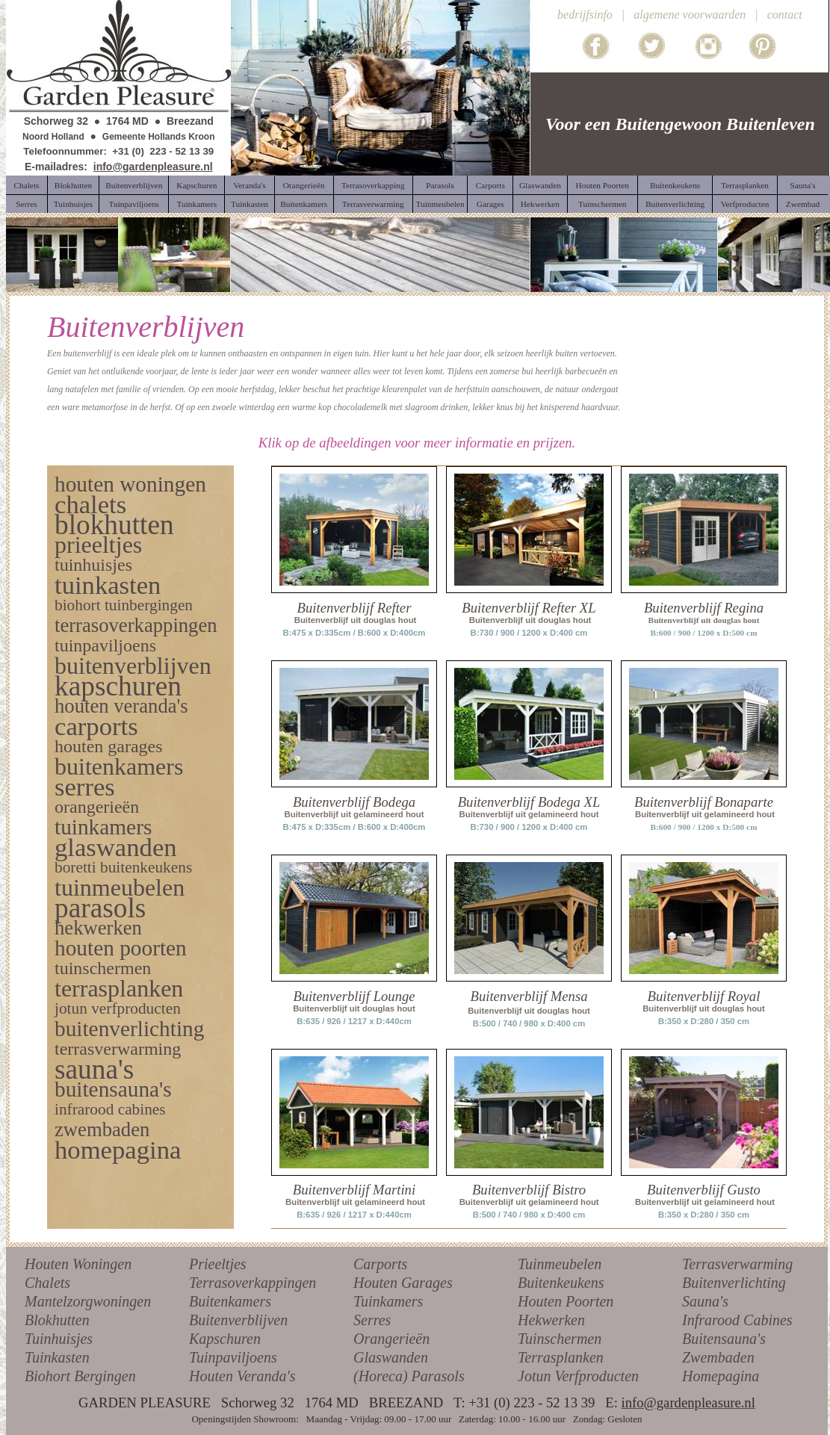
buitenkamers (119, 766)
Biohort (47, 1376)
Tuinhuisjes (59, 1338)
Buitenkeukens (561, 1282)
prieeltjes (98, 544)
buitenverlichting (129, 1029)
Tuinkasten (57, 1357)
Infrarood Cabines (737, 1320)
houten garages (109, 746)
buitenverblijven (133, 665)
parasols (100, 908)
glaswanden (116, 847)
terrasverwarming (118, 1049)
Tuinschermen (559, 1338)
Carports (380, 1264)
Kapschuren (225, 1338)
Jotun (534, 1376)
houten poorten (121, 948)
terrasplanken (119, 988)
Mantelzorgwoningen (88, 1301)
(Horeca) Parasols (409, 1376)
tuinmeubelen (120, 887)
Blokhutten (57, 1320)
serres (85, 786)
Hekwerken (551, 1320)
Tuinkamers (388, 1301)
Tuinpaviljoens (233, 1357)
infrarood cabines (110, 1109)
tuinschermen (103, 968)
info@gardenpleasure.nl (153, 167)
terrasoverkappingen (136, 625)
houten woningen (130, 484)
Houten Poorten (565, 1301)
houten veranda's (121, 706)
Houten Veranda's (242, 1376)
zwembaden (102, 1129)
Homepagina (720, 1376)
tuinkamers (103, 827)
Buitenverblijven (238, 1320)
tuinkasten (108, 585)
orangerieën (97, 806)
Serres (372, 1320)
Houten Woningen (78, 1264)
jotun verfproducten (118, 1008)
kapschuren (118, 686)
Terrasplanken (561, 1357)
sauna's (94, 1069)
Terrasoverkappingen (252, 1282)
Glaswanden (390, 1357)
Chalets (47, 1282)
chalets (90, 504)
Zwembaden (718, 1357)
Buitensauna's (724, 1338)
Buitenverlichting (734, 1282)
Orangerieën (391, 1338)
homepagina (118, 1149)
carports (96, 726)
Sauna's (705, 1301)
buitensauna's (113, 1089)
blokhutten (114, 524)
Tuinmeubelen (559, 1264)
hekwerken (98, 928)
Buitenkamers (230, 1301)
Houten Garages (403, 1282)
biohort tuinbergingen (124, 605)
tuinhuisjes (93, 564)
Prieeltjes (218, 1264)
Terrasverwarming (737, 1264)
